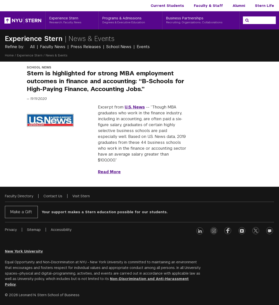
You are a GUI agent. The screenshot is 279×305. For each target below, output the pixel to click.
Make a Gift (21, 211)
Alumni (239, 5)
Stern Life (264, 5)
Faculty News (53, 46)
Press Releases (86, 46)
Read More (109, 171)
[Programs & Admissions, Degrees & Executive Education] (130, 20)
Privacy (11, 229)
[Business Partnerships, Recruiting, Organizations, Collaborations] (200, 20)
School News (119, 46)
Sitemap (34, 229)
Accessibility (61, 229)
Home (9, 55)
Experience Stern (35, 38)
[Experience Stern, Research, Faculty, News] (72, 20)
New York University (24, 251)
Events (143, 46)
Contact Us (52, 196)
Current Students (167, 5)
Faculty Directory (19, 196)
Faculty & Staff (208, 5)
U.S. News (135, 107)
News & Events (91, 38)
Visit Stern (81, 196)
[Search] (247, 20)
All (33, 46)
